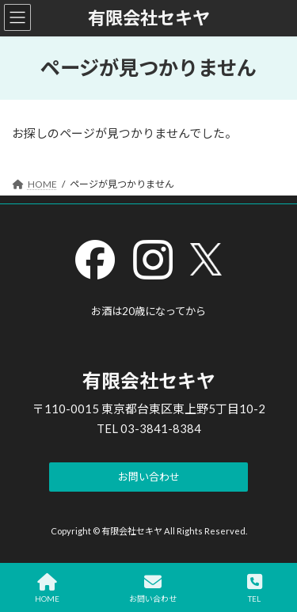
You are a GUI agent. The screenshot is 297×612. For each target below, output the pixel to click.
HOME (47, 588)
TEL (254, 588)
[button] (148, 477)
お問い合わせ (153, 588)
